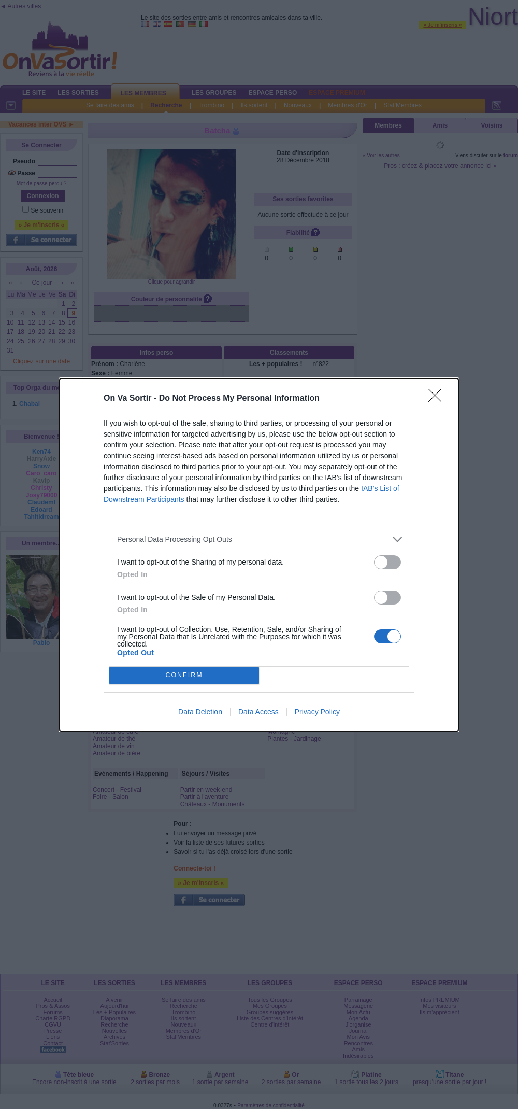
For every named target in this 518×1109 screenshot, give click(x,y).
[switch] (387, 562)
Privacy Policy (317, 712)
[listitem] (259, 539)
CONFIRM (184, 675)
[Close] (438, 399)
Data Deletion (200, 712)
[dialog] (259, 554)
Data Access (258, 712)
